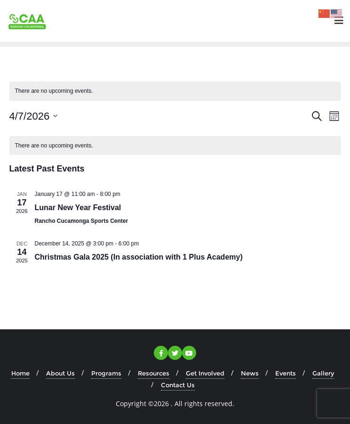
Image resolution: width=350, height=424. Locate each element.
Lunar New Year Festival (78, 208)
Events (285, 373)
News (250, 373)
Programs (106, 373)
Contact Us (178, 385)
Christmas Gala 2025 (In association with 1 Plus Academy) (139, 257)
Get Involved (205, 373)
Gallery (323, 373)
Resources (153, 373)
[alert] (175, 145)
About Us (60, 373)
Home (20, 373)
